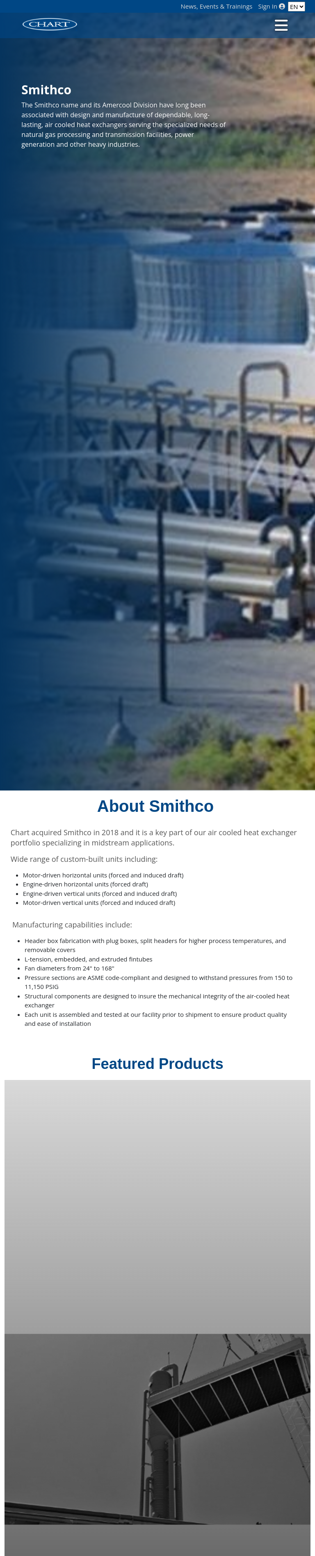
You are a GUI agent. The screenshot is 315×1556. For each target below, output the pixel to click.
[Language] (296, 6)
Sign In (271, 6)
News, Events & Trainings (217, 6)
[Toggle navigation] (280, 24)
